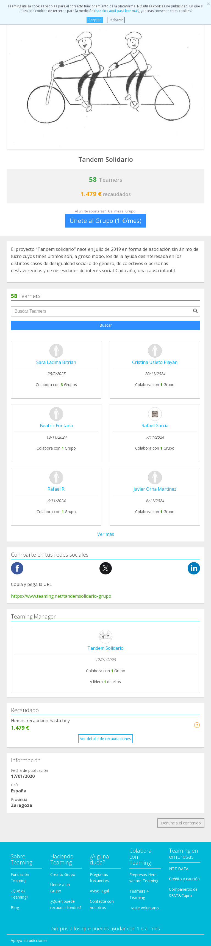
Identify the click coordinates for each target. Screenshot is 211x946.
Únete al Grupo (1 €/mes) (105, 220)
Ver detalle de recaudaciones (105, 485)
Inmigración (21, 770)
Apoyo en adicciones (29, 687)
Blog (15, 654)
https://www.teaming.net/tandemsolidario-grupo (61, 343)
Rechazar (116, 20)
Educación (20, 739)
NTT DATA (178, 616)
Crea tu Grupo (62, 621)
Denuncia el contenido (181, 570)
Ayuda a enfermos (27, 698)
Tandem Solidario (105, 395)
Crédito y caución (184, 626)
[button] (197, 472)
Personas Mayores (27, 791)
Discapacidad (22, 729)
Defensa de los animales (33, 718)
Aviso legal (99, 638)
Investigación (22, 780)
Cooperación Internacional (34, 708)
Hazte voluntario (144, 655)
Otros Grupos (23, 801)
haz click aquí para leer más (116, 10)
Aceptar (94, 20)
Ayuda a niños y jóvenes (32, 760)
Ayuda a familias (25, 749)
